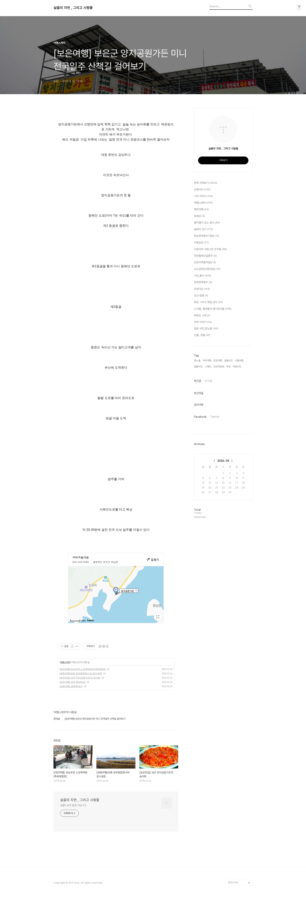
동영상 (199, 216)
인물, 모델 (202, 335)
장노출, (197, 360)
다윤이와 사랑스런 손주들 (210, 249)
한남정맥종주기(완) (206, 236)
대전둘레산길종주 (205, 256)
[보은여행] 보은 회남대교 (72, 682)
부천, (228, 366)
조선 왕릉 (201, 296)
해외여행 (201, 209)
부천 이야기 (203, 322)
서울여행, (239, 360)
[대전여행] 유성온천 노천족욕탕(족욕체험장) (83, 669)
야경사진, (237, 366)
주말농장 (201, 243)
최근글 (197, 380)
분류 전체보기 (205, 183)
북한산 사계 (202, 316)
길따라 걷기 (203, 229)
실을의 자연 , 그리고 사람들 (73, 8)
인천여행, (217, 360)
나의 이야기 (203, 196)
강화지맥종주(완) (205, 263)
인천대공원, (219, 366)
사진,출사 (202, 276)
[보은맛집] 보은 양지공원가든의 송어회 (80, 677)
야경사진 (202, 289)
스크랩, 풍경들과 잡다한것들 (212, 309)
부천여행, (207, 360)
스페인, (208, 366)
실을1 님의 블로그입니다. (73, 805)
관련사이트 (233, 882)
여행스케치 (65, 662)
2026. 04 (223, 461)
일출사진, (228, 360)
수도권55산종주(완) (207, 269)
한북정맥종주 (203, 282)
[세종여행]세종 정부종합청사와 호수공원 (81, 673)
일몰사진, (198, 366)
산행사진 (202, 190)
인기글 (208, 380)
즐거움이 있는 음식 (207, 223)
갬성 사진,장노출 (206, 329)
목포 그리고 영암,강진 (208, 302)
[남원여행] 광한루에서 (71, 686)
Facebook (200, 416)
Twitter (215, 416)
